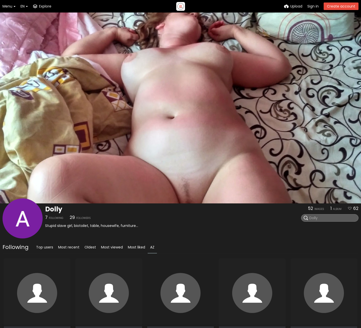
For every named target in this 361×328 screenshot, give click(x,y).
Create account (341, 6)
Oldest (90, 247)
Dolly (53, 209)
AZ (152, 247)
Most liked (136, 247)
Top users (44, 247)
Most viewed (112, 247)
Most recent (68, 247)
